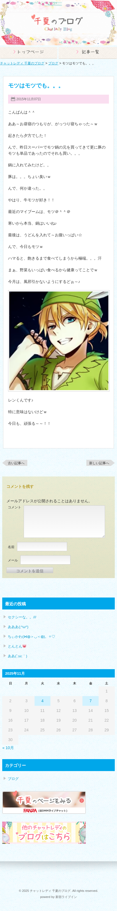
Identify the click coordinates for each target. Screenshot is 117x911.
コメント (14, 507)
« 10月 (8, 748)
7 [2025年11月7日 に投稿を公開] (90, 701)
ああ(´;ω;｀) (17, 656)
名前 (11, 547)
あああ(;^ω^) (18, 627)
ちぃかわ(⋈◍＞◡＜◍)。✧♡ (31, 636)
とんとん (17, 646)
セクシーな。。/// (22, 617)
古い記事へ (16, 463)
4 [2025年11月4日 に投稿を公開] (42, 701)
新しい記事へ (99, 463)
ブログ (108, 78)
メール (13, 560)
